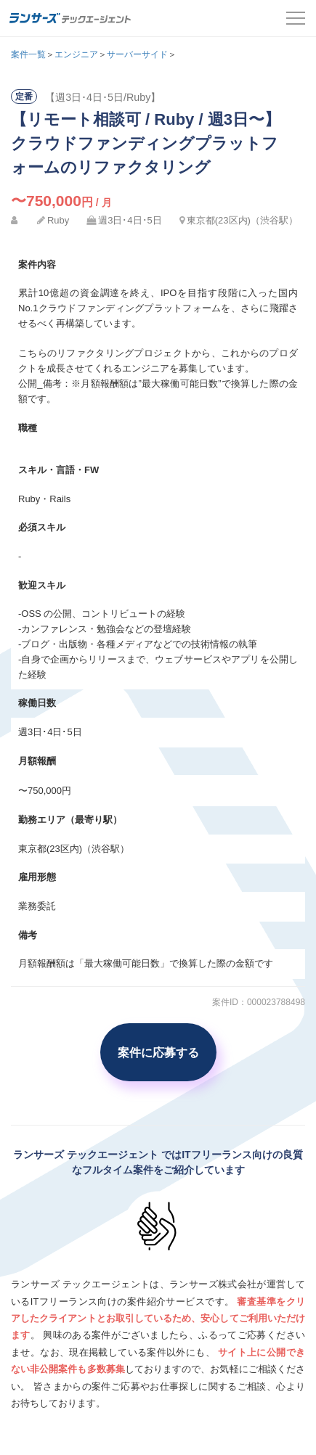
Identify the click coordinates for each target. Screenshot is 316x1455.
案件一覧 (28, 54)
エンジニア (76, 54)
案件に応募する (158, 1052)
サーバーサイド (137, 54)
